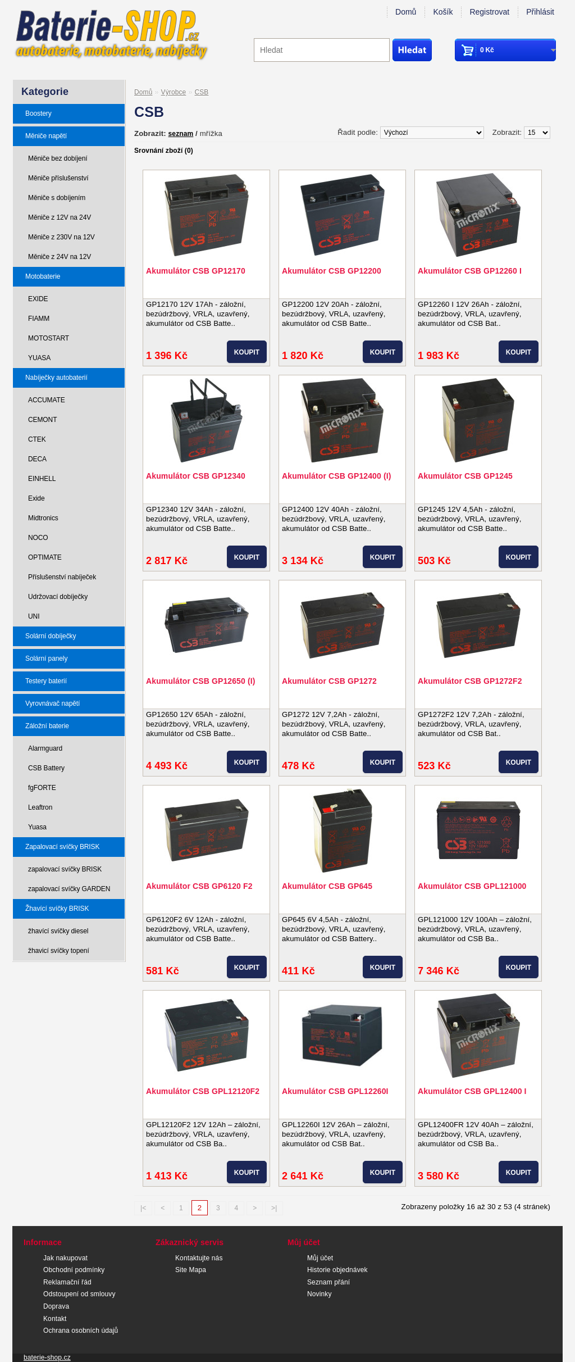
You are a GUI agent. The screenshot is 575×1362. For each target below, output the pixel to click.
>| (274, 1208)
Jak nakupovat (65, 1258)
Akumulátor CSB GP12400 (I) (336, 475)
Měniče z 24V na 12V (59, 257)
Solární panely (46, 658)
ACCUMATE (46, 400)
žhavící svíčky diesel (58, 931)
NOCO (38, 538)
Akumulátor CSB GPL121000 (472, 886)
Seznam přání (328, 1282)
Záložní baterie (47, 726)
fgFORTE (42, 788)
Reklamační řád (67, 1282)
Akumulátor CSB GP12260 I (470, 270)
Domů (405, 11)
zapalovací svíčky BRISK (65, 869)
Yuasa (37, 827)
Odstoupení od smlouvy (79, 1294)
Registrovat (489, 11)
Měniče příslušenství (58, 178)
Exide (36, 498)
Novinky (319, 1294)
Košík (443, 11)
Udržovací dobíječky (58, 597)
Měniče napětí (46, 136)
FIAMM (38, 319)
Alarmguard (45, 748)
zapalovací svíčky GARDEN (69, 889)
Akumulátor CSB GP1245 (465, 475)
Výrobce (173, 92)
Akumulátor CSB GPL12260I (335, 1091)
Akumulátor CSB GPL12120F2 (202, 1091)
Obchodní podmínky (73, 1270)
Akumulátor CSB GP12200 (331, 270)
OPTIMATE (45, 557)
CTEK (37, 439)
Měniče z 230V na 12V (61, 237)
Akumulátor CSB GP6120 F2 (199, 886)
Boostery (38, 113)
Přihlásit (540, 11)
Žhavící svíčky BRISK (57, 908)
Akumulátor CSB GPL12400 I (472, 1091)
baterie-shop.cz (47, 1357)
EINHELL (42, 479)
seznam (181, 134)
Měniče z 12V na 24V (59, 217)
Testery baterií (46, 681)
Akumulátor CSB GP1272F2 (470, 681)
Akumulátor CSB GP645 (327, 886)
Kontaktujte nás (199, 1258)
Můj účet (320, 1258)
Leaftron (40, 807)
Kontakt (55, 1319)
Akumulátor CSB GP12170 (195, 270)
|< (143, 1208)
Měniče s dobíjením (56, 198)
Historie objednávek (337, 1270)
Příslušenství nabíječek (62, 577)
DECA (37, 459)
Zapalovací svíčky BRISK (62, 847)
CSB (201, 92)
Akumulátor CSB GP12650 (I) (200, 681)
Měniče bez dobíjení (58, 158)
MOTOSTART (48, 338)
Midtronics (43, 518)
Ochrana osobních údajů (80, 1330)
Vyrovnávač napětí (52, 703)
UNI (33, 616)
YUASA (39, 358)
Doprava (56, 1306)
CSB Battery (46, 768)
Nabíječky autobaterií (56, 378)
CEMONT (42, 420)
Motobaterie (42, 276)
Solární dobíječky (50, 636)
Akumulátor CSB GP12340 (195, 475)
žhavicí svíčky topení (58, 951)
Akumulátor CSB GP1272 (329, 681)
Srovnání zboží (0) (163, 151)
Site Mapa (190, 1270)
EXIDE (38, 299)
